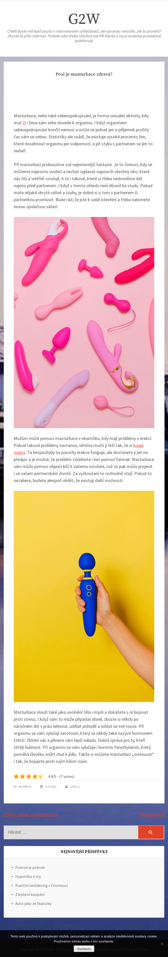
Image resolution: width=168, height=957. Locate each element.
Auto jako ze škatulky (33, 903)
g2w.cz (75, 786)
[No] (161, 943)
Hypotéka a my (28, 876)
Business (25, 786)
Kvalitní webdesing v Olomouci (41, 885)
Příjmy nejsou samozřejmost (30, 814)
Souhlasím (84, 949)
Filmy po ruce (152, 814)
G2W (84, 19)
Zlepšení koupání (29, 894)
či (24, 123)
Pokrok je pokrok (29, 867)
